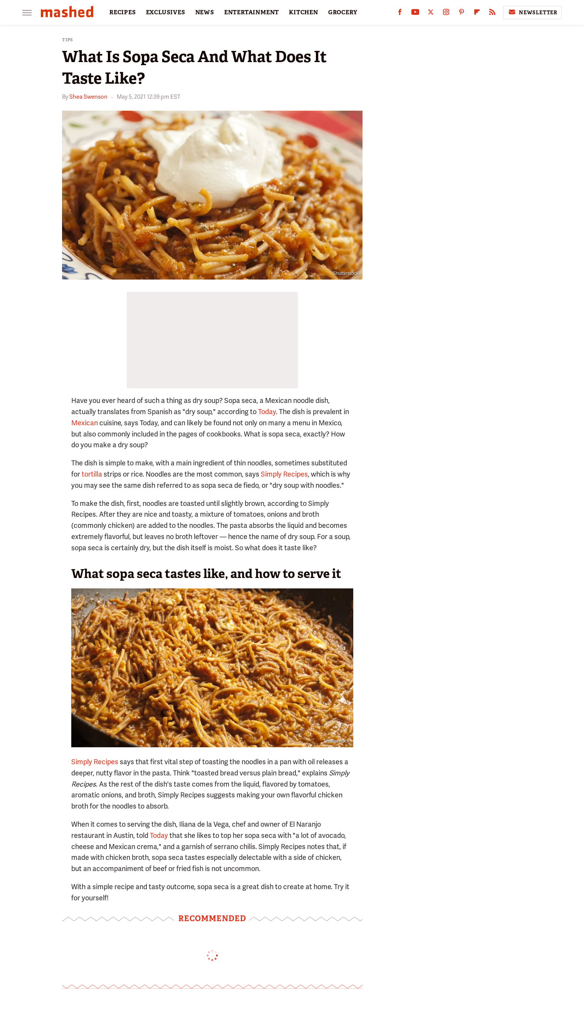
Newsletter (532, 12)
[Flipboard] (477, 13)
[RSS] (492, 13)
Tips (67, 40)
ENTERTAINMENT (251, 12)
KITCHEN (303, 12)
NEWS (204, 12)
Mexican (84, 422)
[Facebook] (399, 13)
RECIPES (122, 12)
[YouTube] (415, 13)
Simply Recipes (284, 474)
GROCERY (342, 12)
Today (267, 411)
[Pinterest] (461, 13)
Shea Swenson (88, 97)
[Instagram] (446, 13)
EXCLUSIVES (165, 12)
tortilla (92, 474)
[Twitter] (430, 13)
